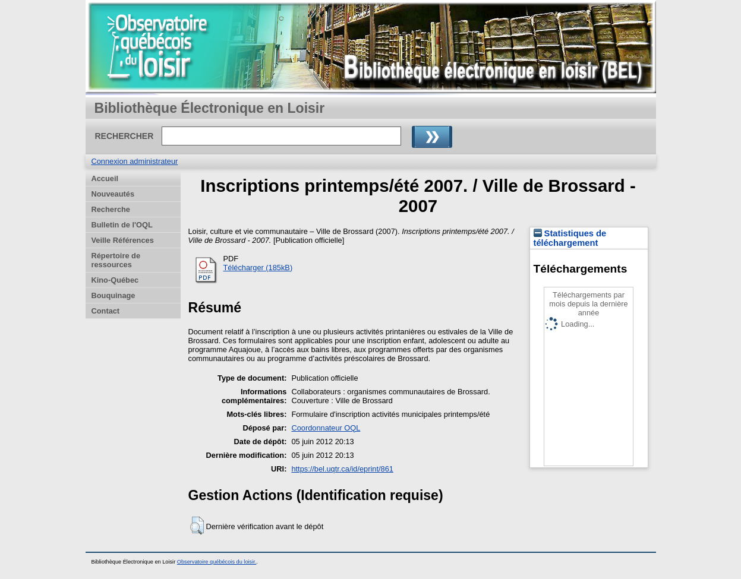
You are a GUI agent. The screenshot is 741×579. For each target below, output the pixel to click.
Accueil (105, 178)
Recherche (111, 209)
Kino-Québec (115, 280)
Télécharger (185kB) (258, 267)
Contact (106, 310)
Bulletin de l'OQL (122, 224)
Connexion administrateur (135, 161)
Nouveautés (113, 193)
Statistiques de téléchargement (570, 238)
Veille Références (123, 240)
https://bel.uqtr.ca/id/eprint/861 (342, 468)
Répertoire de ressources (116, 260)
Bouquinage (113, 295)
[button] (197, 525)
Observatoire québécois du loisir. (217, 562)
